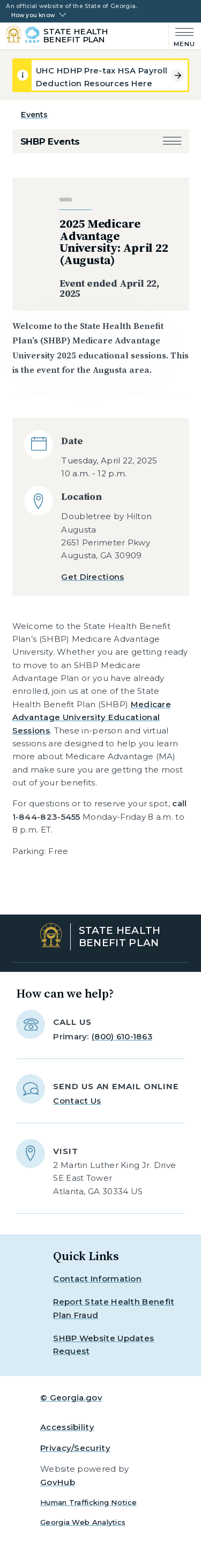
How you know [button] (33, 15)
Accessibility (67, 1427)
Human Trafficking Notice (88, 1502)
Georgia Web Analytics (82, 1522)
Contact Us (77, 1101)
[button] (172, 142)
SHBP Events (50, 141)
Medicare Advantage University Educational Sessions (92, 717)
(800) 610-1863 (122, 1036)
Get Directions (92, 577)
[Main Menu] (182, 36)
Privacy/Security (75, 1448)
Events (34, 114)
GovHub (57, 1482)
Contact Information (97, 1279)
